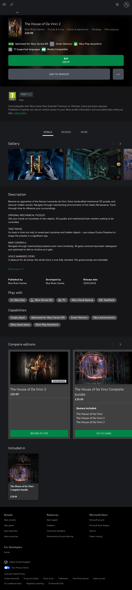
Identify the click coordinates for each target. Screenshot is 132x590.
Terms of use (48, 578)
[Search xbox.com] (12, 4)
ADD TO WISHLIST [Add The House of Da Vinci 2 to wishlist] (59, 74)
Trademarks (63, 578)
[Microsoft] (66, 3)
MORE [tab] (84, 132)
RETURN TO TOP (39, 433)
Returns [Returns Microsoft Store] (92, 531)
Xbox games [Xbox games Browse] (9, 525)
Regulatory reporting (35, 583)
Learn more (20, 113)
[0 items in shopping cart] (118, 5)
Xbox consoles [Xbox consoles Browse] (10, 520)
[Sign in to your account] (126, 5)
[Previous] (113, 143)
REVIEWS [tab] (66, 132)
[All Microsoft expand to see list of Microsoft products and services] (4, 5)
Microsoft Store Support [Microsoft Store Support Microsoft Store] (99, 525)
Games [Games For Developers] (7, 552)
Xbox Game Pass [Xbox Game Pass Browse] (11, 531)
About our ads (99, 578)
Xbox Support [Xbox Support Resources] (52, 520)
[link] (23, 476)
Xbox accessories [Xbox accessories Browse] (11, 536)
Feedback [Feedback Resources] (50, 525)
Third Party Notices (81, 578)
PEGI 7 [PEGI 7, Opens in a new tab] (26, 94)
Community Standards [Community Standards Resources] (56, 531)
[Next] (120, 143)
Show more (16, 269)
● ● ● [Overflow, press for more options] (118, 74)
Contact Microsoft (11, 578)
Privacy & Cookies (31, 578)
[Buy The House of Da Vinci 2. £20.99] (66, 60)
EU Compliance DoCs (13, 583)
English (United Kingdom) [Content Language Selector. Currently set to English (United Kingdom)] (19, 562)
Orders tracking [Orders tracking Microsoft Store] (95, 536)
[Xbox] (9, 12)
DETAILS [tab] (48, 132)
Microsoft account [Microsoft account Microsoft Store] (96, 520)
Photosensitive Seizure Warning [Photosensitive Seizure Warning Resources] (60, 536)
